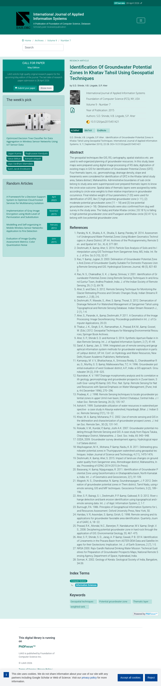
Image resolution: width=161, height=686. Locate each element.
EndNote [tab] (101, 130)
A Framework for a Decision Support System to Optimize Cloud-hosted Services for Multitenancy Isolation (26, 200)
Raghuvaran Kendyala (37, 153)
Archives (39, 40)
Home (28, 40)
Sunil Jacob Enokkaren (19, 169)
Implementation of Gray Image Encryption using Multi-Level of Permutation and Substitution (23, 214)
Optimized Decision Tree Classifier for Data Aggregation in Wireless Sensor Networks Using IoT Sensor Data (32, 141)
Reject (151, 677)
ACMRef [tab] (75, 130)
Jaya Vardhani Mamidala (20, 163)
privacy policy (89, 677)
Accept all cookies (130, 677)
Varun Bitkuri (14, 158)
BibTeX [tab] (88, 130)
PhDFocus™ (27, 646)
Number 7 (66, 40)
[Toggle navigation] (141, 20)
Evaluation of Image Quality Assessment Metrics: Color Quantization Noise (21, 242)
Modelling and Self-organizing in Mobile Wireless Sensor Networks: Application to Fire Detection (24, 228)
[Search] (43, 47)
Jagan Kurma (14, 153)
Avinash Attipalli (33, 158)
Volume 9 (52, 40)
